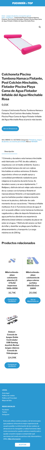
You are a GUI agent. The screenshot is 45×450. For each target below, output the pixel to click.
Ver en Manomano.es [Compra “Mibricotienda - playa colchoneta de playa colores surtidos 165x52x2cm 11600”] (33, 300)
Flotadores (9, 17)
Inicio (3, 16)
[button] (40, 27)
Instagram (5, 414)
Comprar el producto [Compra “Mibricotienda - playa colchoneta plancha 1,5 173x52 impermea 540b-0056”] (12, 300)
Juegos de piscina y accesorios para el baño (22, 140)
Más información (14, 439)
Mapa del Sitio (7, 400)
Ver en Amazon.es (10, 129)
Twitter (4, 412)
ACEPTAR (22, 445)
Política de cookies (8, 395)
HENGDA (34, 141)
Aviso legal (5, 393)
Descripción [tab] (9, 151)
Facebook (5, 409)
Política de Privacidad (9, 398)
